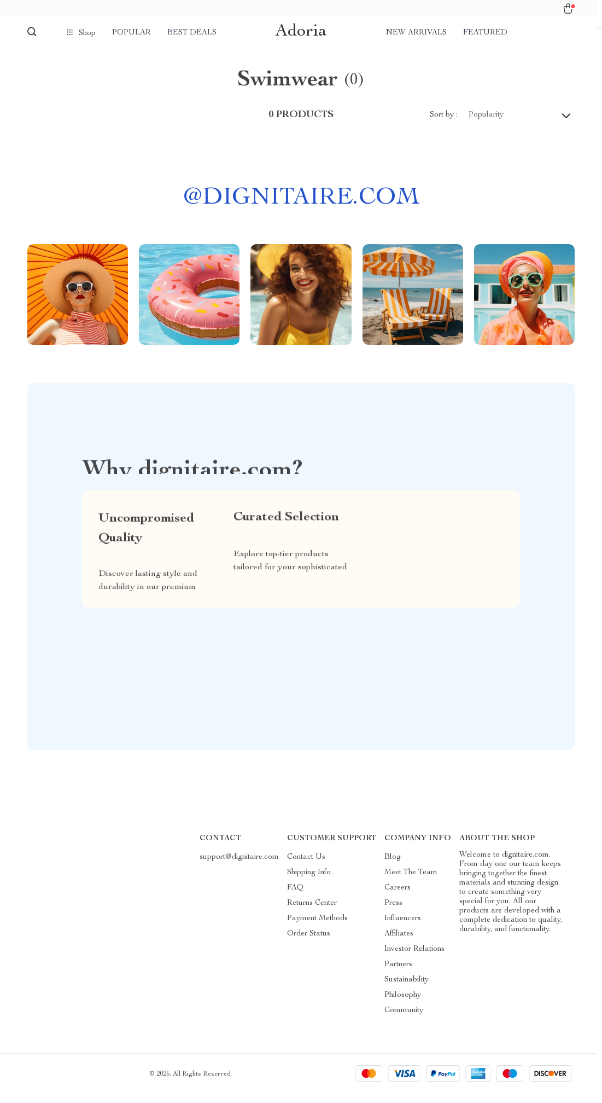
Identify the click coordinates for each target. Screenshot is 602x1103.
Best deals (192, 33)
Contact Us (306, 866)
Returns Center (312, 912)
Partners (398, 973)
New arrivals (416, 33)
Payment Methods (317, 927)
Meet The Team (410, 881)
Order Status (308, 942)
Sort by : (444, 124)
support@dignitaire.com (239, 866)
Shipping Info (309, 881)
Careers (397, 896)
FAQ (295, 896)
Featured (485, 33)
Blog (392, 866)
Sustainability (406, 988)
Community (403, 1019)
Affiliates (398, 942)
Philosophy (402, 1004)
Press (393, 912)
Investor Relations (414, 958)
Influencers (402, 927)
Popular (131, 33)
